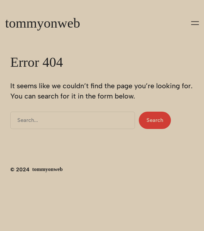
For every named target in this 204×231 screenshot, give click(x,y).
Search (154, 120)
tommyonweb (42, 22)
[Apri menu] (195, 23)
